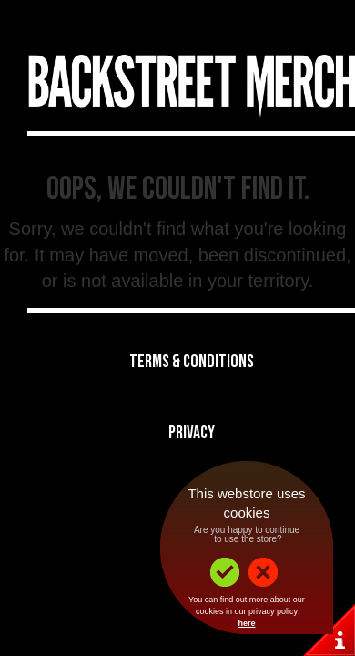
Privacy (191, 433)
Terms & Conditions (191, 362)
